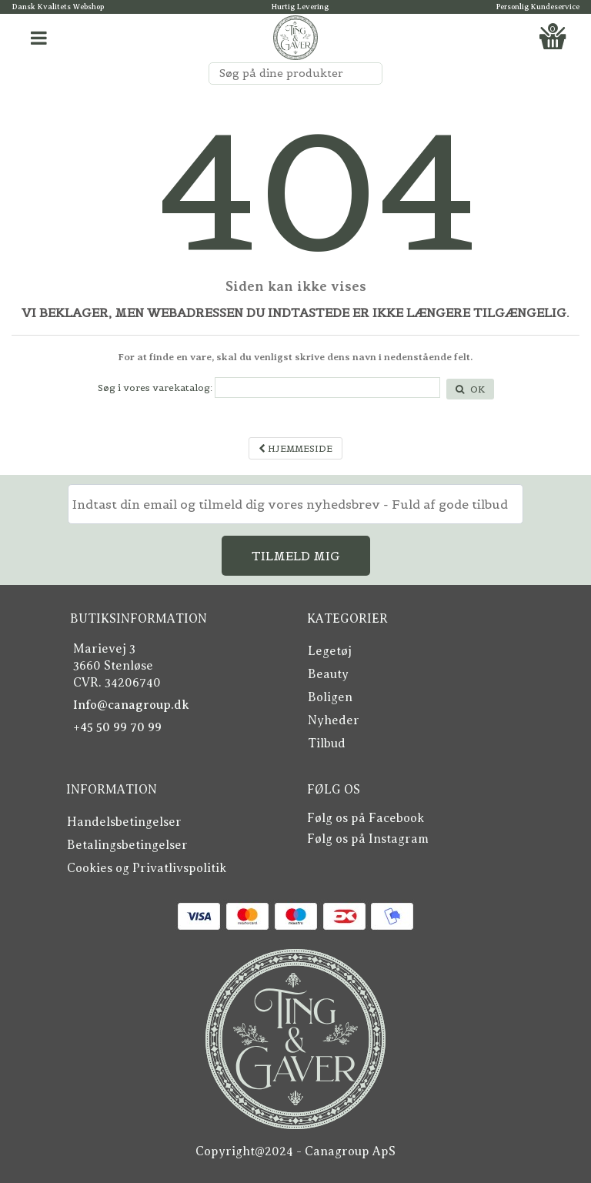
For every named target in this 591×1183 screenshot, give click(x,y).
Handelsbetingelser (124, 822)
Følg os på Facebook (365, 818)
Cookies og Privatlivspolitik (146, 868)
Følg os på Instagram (368, 839)
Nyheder (333, 720)
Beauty (328, 674)
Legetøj (330, 651)
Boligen (330, 697)
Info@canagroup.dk (131, 705)
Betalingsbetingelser (127, 845)
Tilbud (327, 743)
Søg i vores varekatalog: (155, 387)
